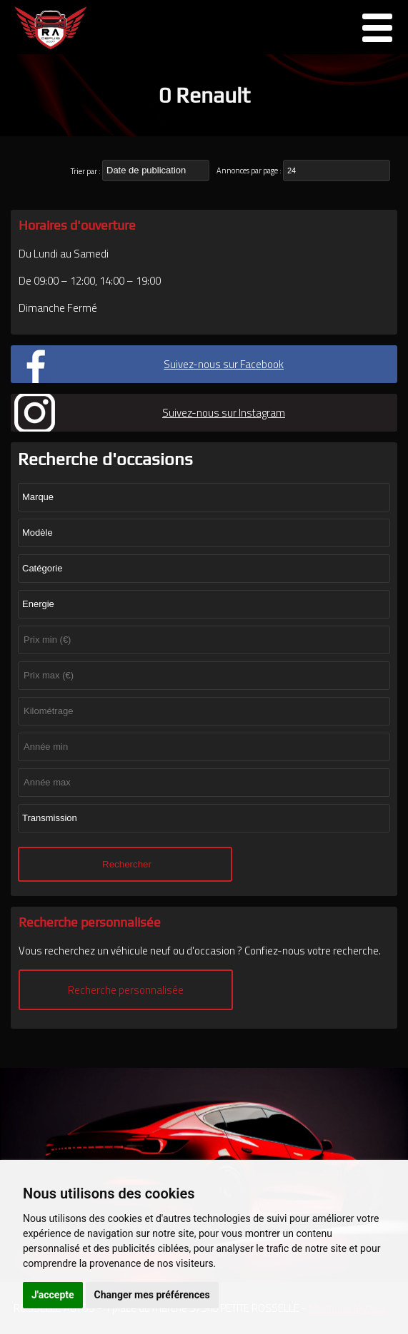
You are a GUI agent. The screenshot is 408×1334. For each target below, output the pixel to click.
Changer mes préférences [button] (152, 1294)
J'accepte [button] (52, 1294)
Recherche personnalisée (126, 990)
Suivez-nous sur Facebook (224, 364)
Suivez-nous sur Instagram (223, 412)
